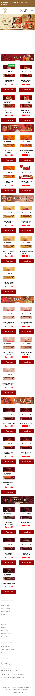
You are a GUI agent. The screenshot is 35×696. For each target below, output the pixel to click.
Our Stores (4, 630)
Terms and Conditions (7, 650)
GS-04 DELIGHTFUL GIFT (26, 453)
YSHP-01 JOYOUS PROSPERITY (9, 81)
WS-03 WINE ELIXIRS (9, 584)
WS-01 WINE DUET (26, 523)
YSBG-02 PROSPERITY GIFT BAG (26, 323)
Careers (3, 627)
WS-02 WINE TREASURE (8, 554)
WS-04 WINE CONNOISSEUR (8, 523)
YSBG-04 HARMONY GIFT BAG (26, 353)
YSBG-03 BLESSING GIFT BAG (8, 353)
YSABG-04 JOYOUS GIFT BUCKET (8, 252)
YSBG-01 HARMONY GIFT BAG (9, 323)
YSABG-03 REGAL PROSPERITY (26, 222)
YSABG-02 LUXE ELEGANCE (8, 222)
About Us (4, 624)
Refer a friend (5, 646)
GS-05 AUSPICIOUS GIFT (8, 483)
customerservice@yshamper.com (14, 677)
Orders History (5, 611)
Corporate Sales (6, 633)
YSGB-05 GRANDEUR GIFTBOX (26, 182)
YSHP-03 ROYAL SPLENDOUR (8, 111)
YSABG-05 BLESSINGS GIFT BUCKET (26, 252)
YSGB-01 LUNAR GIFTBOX (8, 151)
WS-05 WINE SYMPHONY (26, 554)
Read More (8, 89)
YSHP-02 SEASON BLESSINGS (26, 81)
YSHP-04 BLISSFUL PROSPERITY (26, 111)
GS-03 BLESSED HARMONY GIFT (8, 453)
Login (3, 614)
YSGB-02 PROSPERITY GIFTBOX (26, 151)
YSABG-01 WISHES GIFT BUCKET (8, 283)
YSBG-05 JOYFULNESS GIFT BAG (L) (8, 384)
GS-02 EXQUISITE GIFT (26, 423)
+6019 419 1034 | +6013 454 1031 (14, 674)
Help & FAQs (5, 605)
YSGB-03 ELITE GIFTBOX (8, 182)
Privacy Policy (5, 653)
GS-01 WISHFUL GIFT (9, 423)
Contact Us (4, 637)
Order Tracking (5, 608)
